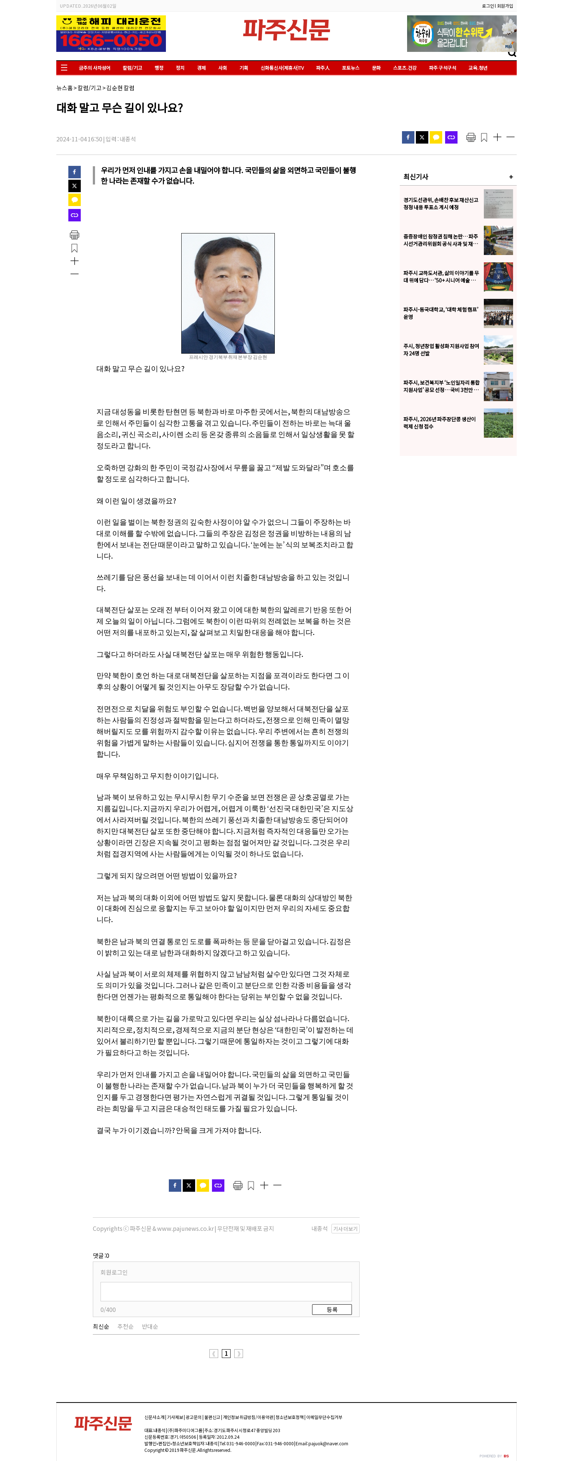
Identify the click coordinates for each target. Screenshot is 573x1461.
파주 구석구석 (442, 67)
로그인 (488, 6)
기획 (243, 67)
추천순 (125, 1326)
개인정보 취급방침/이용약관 (248, 1417)
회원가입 (505, 6)
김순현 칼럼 (120, 87)
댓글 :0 (101, 1255)
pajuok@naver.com (328, 1443)
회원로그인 (114, 1272)
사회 (222, 67)
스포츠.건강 (405, 67)
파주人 (323, 67)
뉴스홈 (64, 87)
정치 (180, 67)
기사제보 (175, 1417)
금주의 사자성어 (94, 67)
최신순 (101, 1326)
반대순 (150, 1326)
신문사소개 (154, 1417)
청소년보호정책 (290, 1417)
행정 (159, 67)
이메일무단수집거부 (324, 1417)
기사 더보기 (345, 1228)
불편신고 (212, 1417)
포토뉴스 (351, 67)
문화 (376, 67)
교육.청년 (477, 67)
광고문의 (194, 1417)
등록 (332, 1309)
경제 (201, 67)
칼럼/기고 (132, 67)
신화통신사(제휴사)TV (282, 67)
